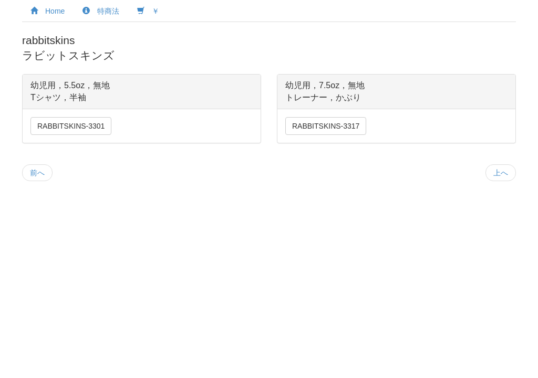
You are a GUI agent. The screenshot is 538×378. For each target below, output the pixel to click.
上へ (500, 173)
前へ (37, 173)
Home (47, 10)
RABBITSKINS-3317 (325, 126)
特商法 (100, 10)
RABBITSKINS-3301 (71, 126)
